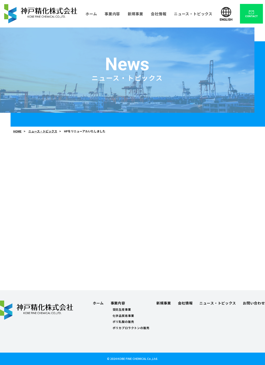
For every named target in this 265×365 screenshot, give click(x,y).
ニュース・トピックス (42, 131)
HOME (17, 131)
